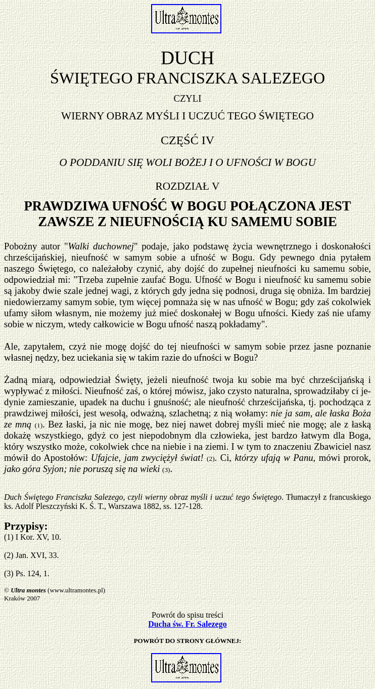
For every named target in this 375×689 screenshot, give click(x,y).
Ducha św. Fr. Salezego (187, 624)
